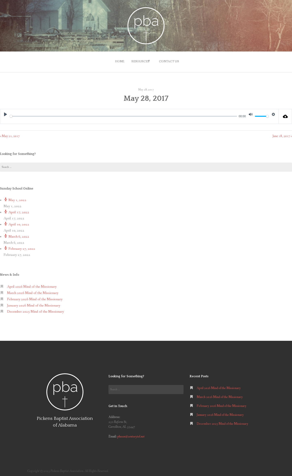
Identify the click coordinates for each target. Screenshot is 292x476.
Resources (139, 60)
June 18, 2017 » (282, 134)
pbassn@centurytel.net (131, 435)
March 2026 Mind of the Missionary (32, 291)
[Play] (5, 112)
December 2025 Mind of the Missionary (35, 310)
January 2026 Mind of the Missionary (33, 303)
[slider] (123, 114)
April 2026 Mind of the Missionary (32, 284)
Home (116, 60)
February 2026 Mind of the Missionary (34, 297)
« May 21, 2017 (10, 134)
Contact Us (170, 60)
